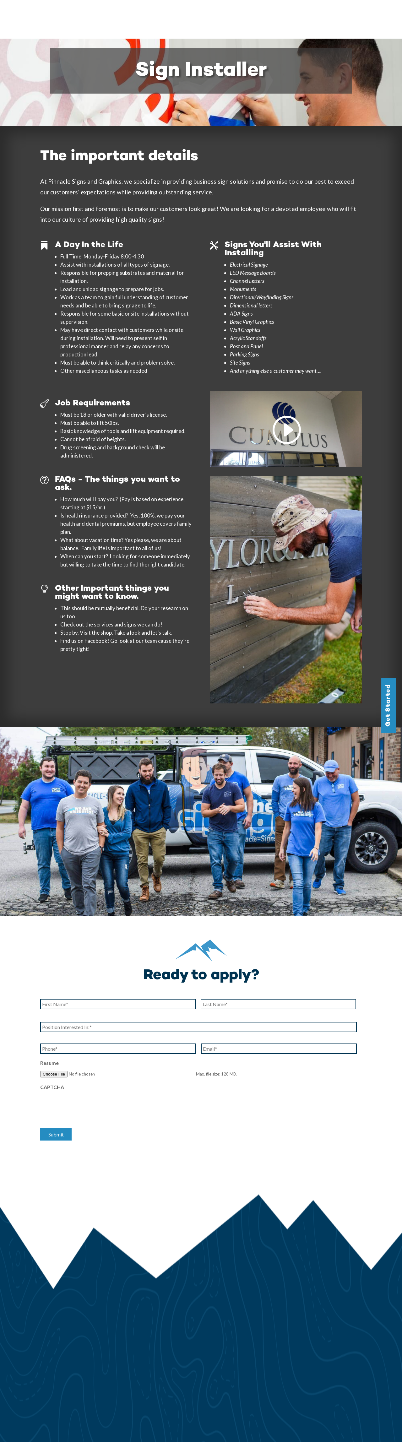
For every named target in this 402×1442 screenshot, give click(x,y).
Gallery (246, 12)
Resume (49, 1024)
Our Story (274, 12)
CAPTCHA (52, 1048)
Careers (356, 12)
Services (215, 12)
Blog (334, 12)
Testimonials (308, 12)
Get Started (388, 705)
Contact (382, 12)
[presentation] (88, 1067)
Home (191, 12)
